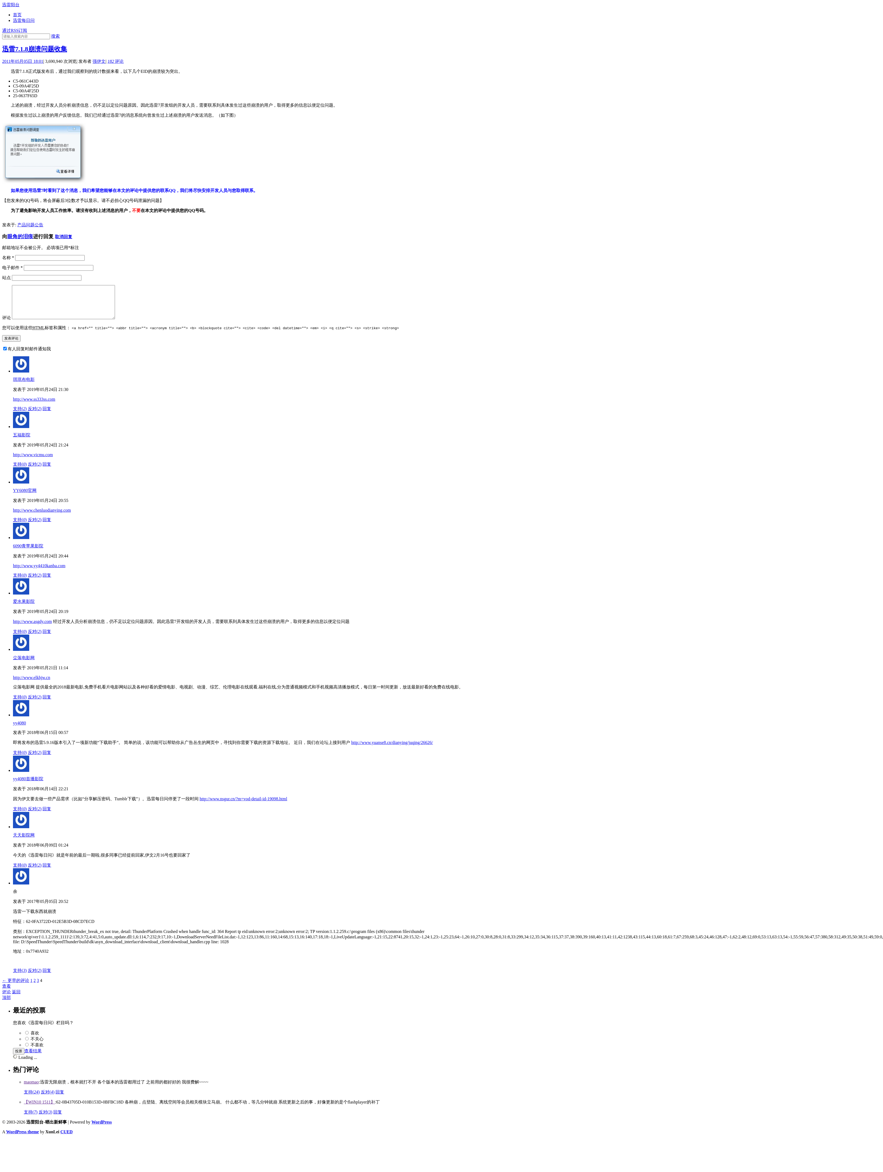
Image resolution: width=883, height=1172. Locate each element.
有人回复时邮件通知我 (29, 355)
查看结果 (33, 1057)
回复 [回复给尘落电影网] (46, 703)
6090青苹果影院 (28, 552)
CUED (66, 1138)
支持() (20, 415)
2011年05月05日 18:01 (22, 61)
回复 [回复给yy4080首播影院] (46, 815)
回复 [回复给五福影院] (46, 470)
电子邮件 (12, 267)
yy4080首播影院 (28, 785)
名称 (8, 257)
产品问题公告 (30, 225)
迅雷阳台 (10, 4)
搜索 (55, 36)
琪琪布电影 (24, 386)
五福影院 (21, 441)
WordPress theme (22, 1138)
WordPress (101, 1128)
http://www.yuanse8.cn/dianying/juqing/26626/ (392, 749)
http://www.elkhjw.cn (31, 684)
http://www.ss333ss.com (34, 405)
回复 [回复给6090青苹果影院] (46, 581)
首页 (17, 14)
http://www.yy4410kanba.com (39, 572)
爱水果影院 (24, 608)
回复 (59, 1098)
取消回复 (63, 236)
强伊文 (99, 61)
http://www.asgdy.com (32, 628)
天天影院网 (24, 841)
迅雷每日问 (24, 20)
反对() (35, 415)
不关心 (37, 1045)
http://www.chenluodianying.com (42, 516)
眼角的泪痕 (20, 236)
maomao (31, 1088)
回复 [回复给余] (46, 977)
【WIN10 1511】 (39, 1108)
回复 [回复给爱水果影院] (46, 638)
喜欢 (35, 1039)
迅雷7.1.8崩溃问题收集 (34, 49)
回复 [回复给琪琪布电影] (46, 415)
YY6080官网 (25, 497)
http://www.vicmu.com (33, 461)
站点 (6, 277)
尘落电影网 (24, 664)
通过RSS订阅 (14, 30)
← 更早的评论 (15, 987)
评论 (115, 61)
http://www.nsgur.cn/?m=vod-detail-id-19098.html (243, 805)
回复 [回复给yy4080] (46, 759)
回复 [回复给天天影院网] (46, 871)
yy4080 (19, 729)
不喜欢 (37, 1051)
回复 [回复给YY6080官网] (46, 526)
